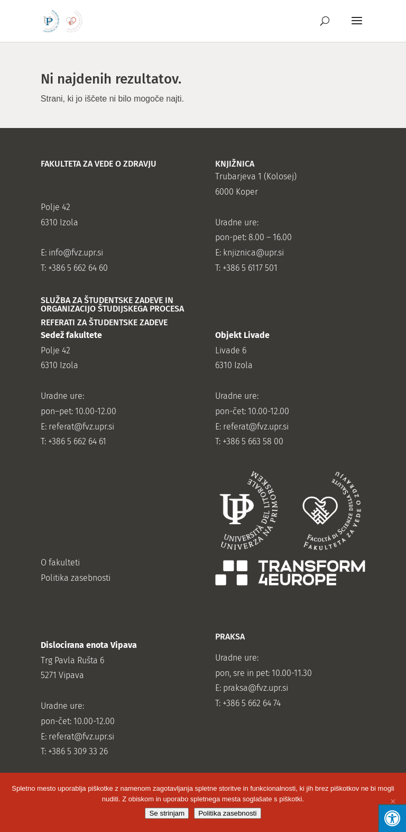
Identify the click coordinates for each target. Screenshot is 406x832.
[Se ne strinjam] (392, 802)
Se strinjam (166, 813)
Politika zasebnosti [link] (75, 578)
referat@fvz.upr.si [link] (81, 427)
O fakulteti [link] (60, 562)
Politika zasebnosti (227, 813)
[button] (356, 27)
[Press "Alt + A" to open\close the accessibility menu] (392, 818)
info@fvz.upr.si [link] (76, 253)
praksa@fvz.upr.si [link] (255, 688)
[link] (63, 20)
